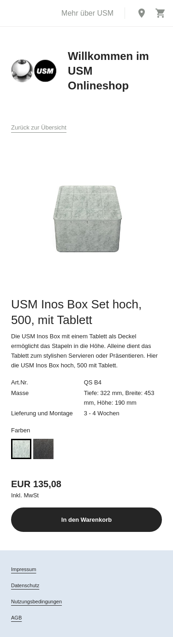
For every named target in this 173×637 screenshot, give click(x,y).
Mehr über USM (87, 13)
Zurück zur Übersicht (38, 127)
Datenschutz (25, 585)
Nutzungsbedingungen (36, 601)
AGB (16, 617)
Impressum (23, 569)
